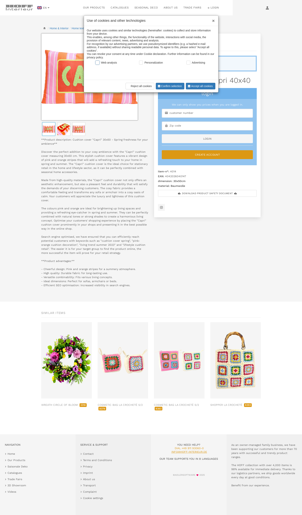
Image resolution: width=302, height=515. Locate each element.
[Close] (212, 19)
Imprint (88, 472)
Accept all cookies (200, 86)
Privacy (87, 466)
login (207, 138)
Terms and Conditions (97, 460)
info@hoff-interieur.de (189, 451)
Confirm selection (169, 86)
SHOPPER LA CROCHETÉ (231, 404)
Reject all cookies (139, 86)
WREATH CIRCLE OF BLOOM (64, 404)
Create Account (207, 154)
